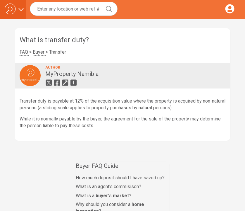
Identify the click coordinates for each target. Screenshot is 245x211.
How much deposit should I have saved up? (120, 178)
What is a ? (103, 195)
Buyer (39, 52)
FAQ (24, 52)
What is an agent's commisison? (108, 186)
